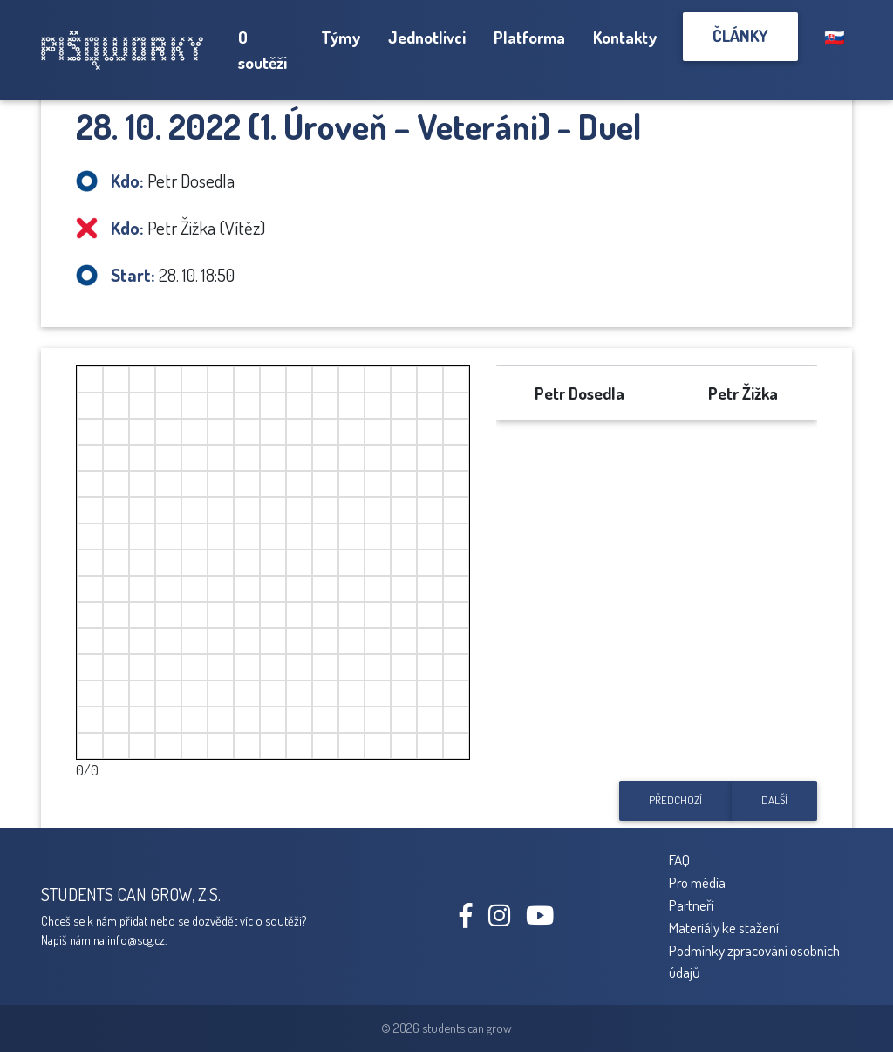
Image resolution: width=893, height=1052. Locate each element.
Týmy (340, 37)
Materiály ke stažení (724, 927)
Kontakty (625, 37)
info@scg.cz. (137, 939)
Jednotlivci (427, 37)
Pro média (697, 881)
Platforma (529, 37)
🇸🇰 (834, 37)
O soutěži (262, 49)
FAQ (679, 859)
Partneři (691, 904)
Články (740, 35)
